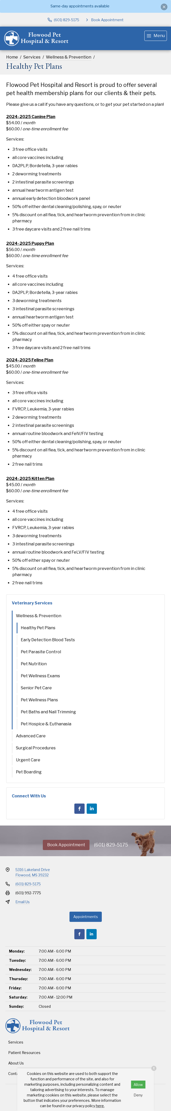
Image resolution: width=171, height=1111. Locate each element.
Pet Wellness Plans (39, 699)
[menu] (155, 36)
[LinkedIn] (92, 809)
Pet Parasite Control (41, 651)
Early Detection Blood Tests (48, 639)
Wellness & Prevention (68, 57)
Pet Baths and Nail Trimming (48, 711)
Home (12, 57)
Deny (138, 1095)
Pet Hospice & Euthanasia (46, 723)
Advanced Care (31, 736)
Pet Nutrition (34, 663)
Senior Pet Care (36, 687)
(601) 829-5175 (111, 844)
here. (100, 1106)
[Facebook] (79, 809)
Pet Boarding (29, 772)
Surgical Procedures (36, 748)
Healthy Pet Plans (38, 627)
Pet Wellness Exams (40, 675)
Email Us (22, 902)
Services (32, 57)
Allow (138, 1084)
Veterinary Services (32, 603)
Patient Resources (24, 1052)
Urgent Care (28, 760)
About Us (16, 1063)
